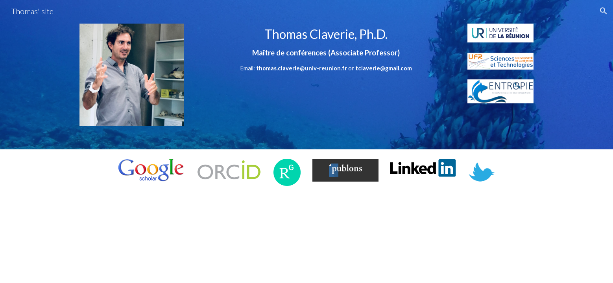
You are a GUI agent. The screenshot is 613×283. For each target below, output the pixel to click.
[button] (603, 11)
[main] (326, 53)
